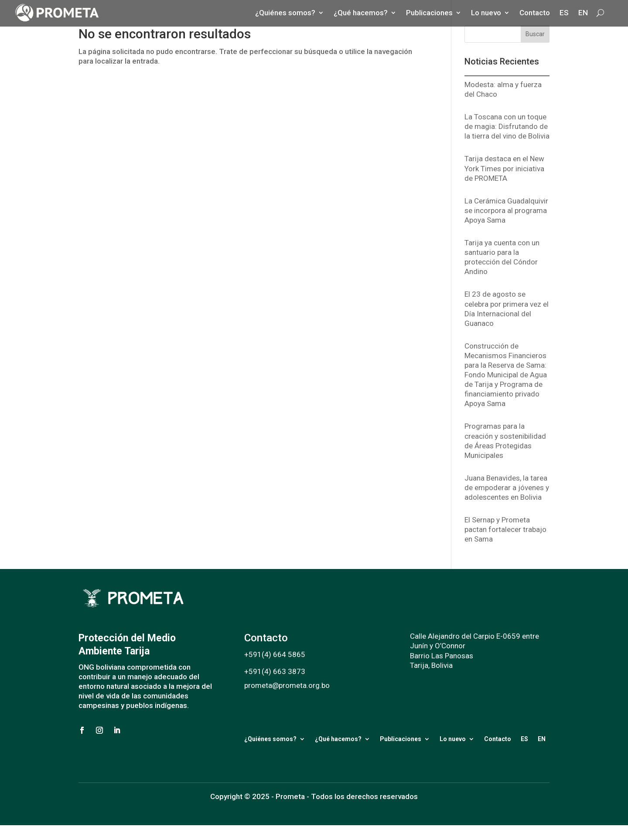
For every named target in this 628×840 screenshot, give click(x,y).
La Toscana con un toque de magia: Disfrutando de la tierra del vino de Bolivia (507, 126)
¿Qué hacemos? (338, 738)
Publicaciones (400, 738)
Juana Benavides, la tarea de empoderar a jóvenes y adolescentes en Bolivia (506, 487)
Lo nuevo (453, 738)
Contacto (497, 738)
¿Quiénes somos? (270, 738)
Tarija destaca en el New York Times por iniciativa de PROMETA (504, 168)
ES (524, 738)
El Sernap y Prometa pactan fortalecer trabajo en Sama (505, 529)
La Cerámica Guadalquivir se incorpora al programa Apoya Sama (506, 210)
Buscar (535, 33)
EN (542, 738)
